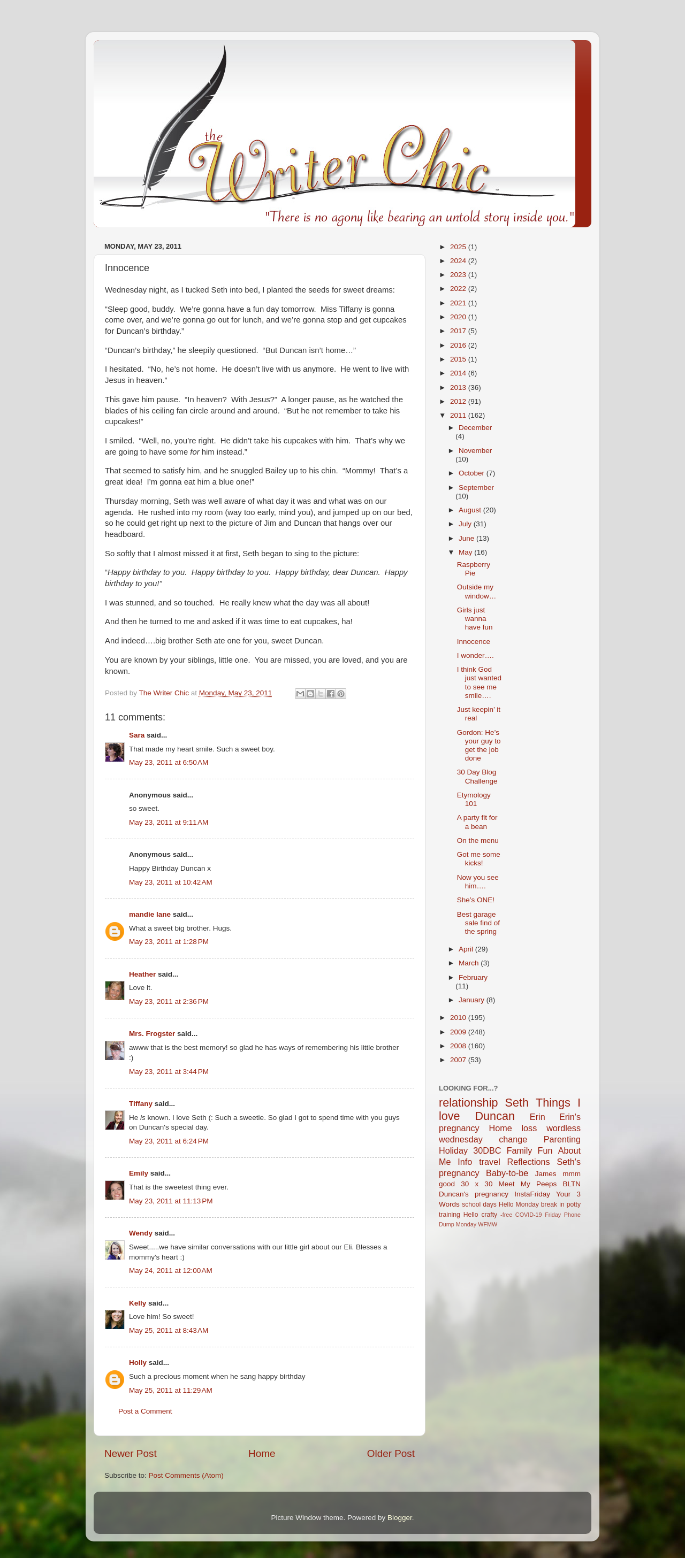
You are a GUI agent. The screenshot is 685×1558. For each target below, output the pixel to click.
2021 (459, 303)
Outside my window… (477, 591)
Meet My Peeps (528, 1184)
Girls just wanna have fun (475, 618)
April (467, 949)
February (473, 977)
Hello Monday (519, 1204)
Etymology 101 (474, 799)
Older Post (391, 1453)
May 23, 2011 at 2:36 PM (169, 1001)
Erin (537, 1117)
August (471, 510)
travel (489, 1161)
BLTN (571, 1184)
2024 (459, 261)
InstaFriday (532, 1194)
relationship (468, 1102)
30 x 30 (476, 1184)
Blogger (399, 1518)
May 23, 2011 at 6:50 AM (168, 762)
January (472, 1000)
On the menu (478, 840)
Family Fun (530, 1150)
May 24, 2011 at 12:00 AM (170, 1271)
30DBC (487, 1150)
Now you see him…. (478, 881)
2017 (459, 331)
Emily (138, 1173)
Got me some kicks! (478, 858)
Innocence (473, 642)
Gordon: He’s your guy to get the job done (479, 745)
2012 (459, 401)
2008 (459, 1046)
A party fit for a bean (477, 821)
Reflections (528, 1161)
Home (261, 1453)
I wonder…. (475, 655)
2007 (459, 1060)
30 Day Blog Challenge (477, 776)
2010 (459, 1018)
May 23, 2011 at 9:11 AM (168, 822)
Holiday (453, 1150)
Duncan (495, 1116)
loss (529, 1128)
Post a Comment (145, 1411)
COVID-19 (528, 1214)
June (467, 538)
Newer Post (130, 1453)
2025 (459, 247)
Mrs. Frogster (152, 1034)
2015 (459, 359)
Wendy (141, 1233)
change (513, 1139)
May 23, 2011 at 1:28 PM (169, 942)
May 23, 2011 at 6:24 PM (169, 1141)
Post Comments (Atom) (186, 1475)
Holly (138, 1363)
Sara (136, 735)
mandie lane (150, 914)
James (546, 1174)
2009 (459, 1032)
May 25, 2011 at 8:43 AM (168, 1330)
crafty (489, 1214)
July (466, 524)
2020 (459, 317)
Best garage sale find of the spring (478, 922)
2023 (459, 275)
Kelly (137, 1303)
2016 (459, 345)
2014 (459, 373)
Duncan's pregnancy (473, 1194)
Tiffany (141, 1104)
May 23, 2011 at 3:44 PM (169, 1072)
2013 (459, 387)
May (466, 552)
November (475, 451)
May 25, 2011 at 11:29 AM (170, 1390)
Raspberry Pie (473, 569)
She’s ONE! (475, 900)
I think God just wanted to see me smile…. (479, 682)
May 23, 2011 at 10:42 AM (170, 882)
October (472, 473)
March (470, 963)
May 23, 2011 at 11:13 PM (170, 1201)
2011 (459, 415)
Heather (142, 974)
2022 (459, 289)
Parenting (562, 1139)
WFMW (487, 1224)
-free (506, 1214)
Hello (470, 1214)
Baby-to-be (507, 1173)
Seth (517, 1102)
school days (479, 1204)
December (475, 428)
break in (553, 1204)
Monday (466, 1224)
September (476, 487)
